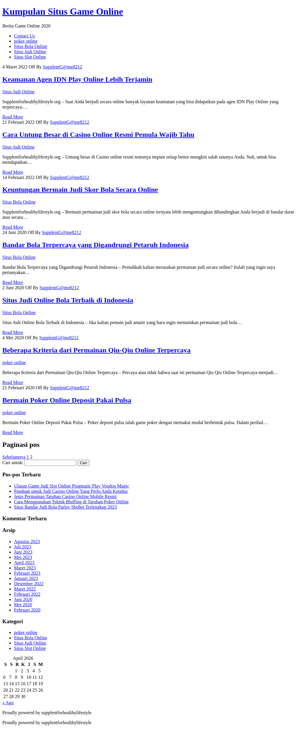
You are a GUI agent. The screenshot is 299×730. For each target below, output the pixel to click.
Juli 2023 (22, 546)
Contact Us (24, 35)
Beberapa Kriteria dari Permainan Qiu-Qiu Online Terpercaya (96, 350)
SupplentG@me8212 (62, 66)
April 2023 (24, 562)
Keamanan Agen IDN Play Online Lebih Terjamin (77, 79)
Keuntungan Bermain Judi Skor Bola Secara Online (80, 189)
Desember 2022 (29, 583)
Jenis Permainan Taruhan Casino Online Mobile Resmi (65, 496)
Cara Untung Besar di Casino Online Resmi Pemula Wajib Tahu (98, 134)
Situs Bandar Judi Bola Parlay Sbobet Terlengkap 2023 (65, 507)
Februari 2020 (27, 609)
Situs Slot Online (30, 56)
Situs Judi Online (30, 51)
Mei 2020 (23, 604)
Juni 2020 (23, 599)
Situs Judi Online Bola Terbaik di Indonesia (67, 300)
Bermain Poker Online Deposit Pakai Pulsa (66, 400)
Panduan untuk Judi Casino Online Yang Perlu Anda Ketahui (71, 491)
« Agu (8, 702)
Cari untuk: (12, 462)
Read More (12, 116)
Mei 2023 (23, 557)
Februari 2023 (27, 573)
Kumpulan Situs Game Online (62, 11)
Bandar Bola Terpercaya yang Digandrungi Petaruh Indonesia (95, 245)
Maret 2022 (25, 588)
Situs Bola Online (30, 46)
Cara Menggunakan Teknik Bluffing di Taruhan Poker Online (71, 501)
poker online (25, 41)
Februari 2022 (27, 594)
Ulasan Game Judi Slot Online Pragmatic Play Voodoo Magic (71, 485)
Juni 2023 (23, 552)
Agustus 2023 (27, 541)
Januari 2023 (26, 578)
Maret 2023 (25, 567)
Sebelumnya (13, 456)
